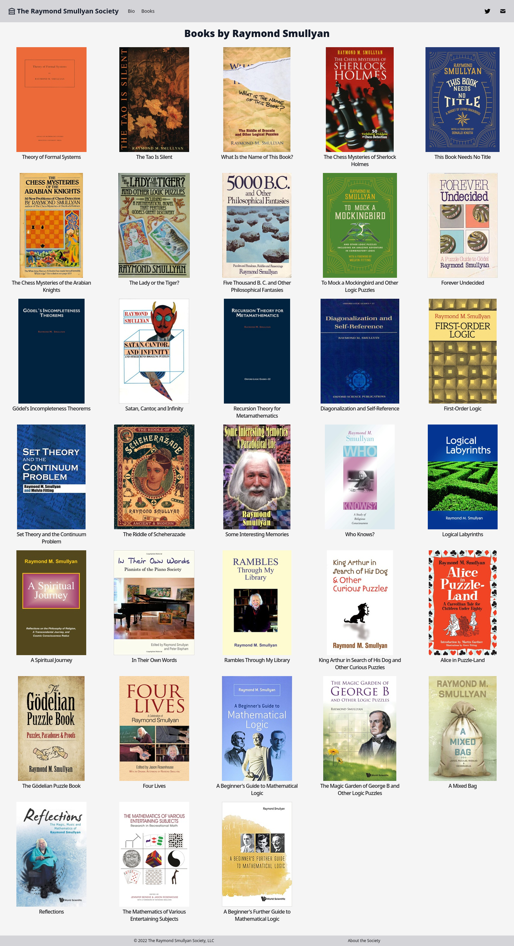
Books (147, 11)
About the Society (364, 940)
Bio (131, 11)
